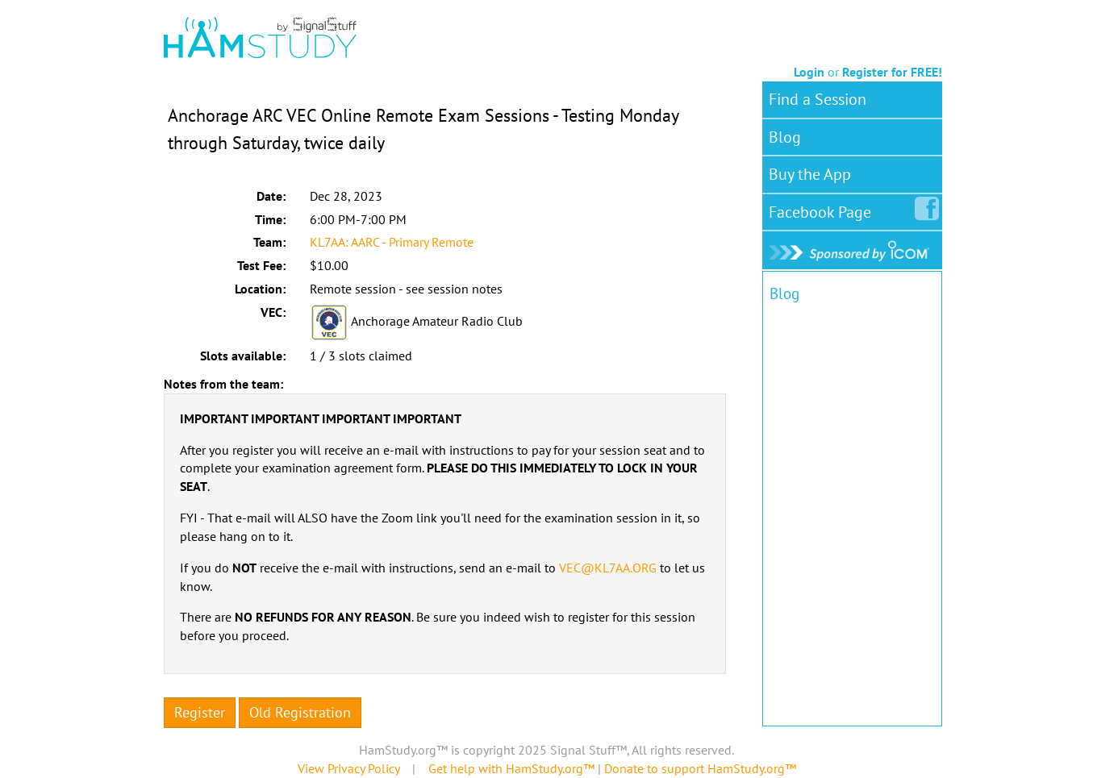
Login (809, 72)
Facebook (823, 208)
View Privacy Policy (348, 768)
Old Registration (300, 712)
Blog (785, 137)
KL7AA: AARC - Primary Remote (391, 242)
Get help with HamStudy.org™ (511, 768)
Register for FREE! (892, 72)
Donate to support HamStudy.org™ (700, 768)
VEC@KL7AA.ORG (608, 568)
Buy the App (810, 174)
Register (199, 712)
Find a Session (817, 99)
